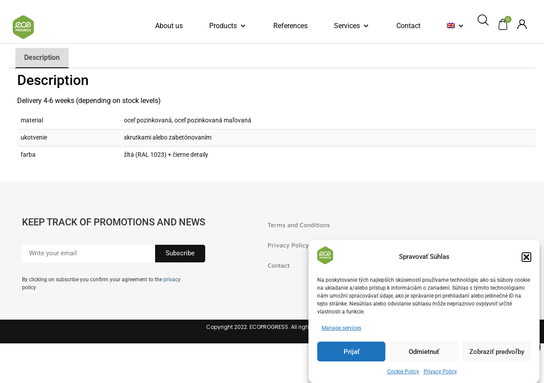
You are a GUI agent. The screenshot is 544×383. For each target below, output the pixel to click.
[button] (526, 257)
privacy (172, 279)
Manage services (341, 328)
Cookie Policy (403, 372)
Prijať (351, 352)
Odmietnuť (424, 352)
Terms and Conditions (299, 224)
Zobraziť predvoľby (496, 352)
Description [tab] (42, 57)
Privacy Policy (440, 372)
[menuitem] (451, 26)
